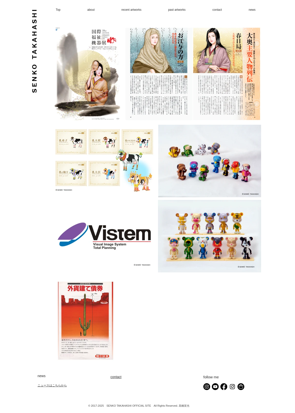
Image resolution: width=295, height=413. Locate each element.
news (42, 376)
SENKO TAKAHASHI (34, 50)
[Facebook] (223, 386)
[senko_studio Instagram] (232, 386)
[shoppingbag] (240, 386)
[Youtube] (215, 386)
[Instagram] (206, 386)
